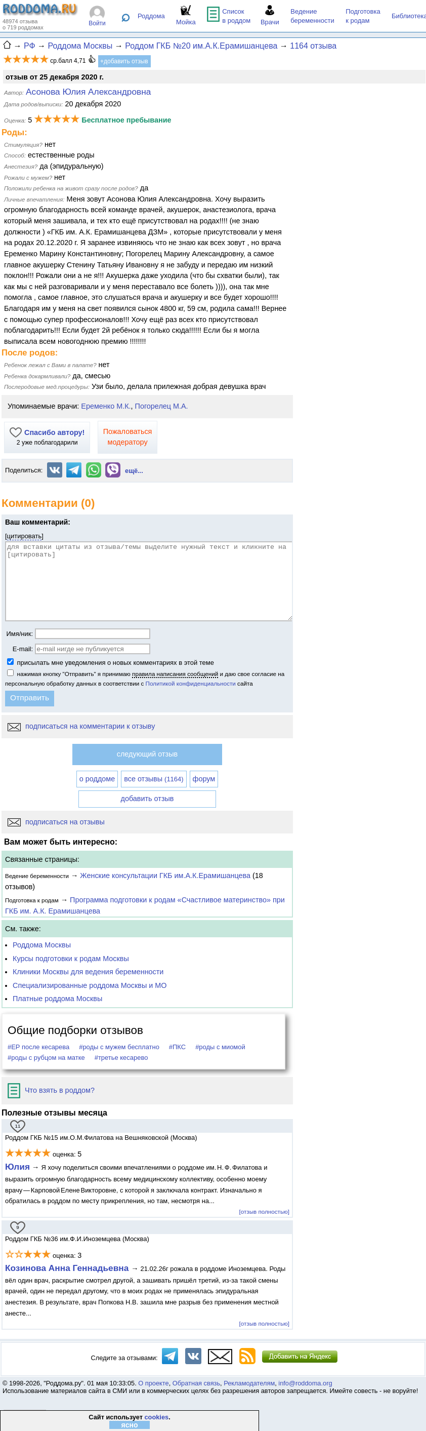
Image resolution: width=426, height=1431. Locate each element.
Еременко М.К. (106, 406)
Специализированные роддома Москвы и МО (90, 985)
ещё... (134, 470)
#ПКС (177, 1047)
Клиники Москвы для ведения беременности (88, 972)
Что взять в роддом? (51, 1090)
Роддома (151, 16)
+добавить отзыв (124, 61)
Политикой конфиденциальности (191, 683)
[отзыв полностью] (264, 1211)
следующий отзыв (147, 754)
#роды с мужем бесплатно (119, 1047)
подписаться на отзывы (56, 822)
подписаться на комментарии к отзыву (81, 726)
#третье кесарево (121, 1057)
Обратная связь (196, 1383)
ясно (129, 1425)
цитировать (24, 536)
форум (204, 779)
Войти (97, 23)
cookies (156, 1417)
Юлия (17, 1167)
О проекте (153, 1383)
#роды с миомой (220, 1047)
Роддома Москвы (42, 945)
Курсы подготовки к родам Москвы (71, 959)
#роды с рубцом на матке (46, 1057)
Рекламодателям (249, 1383)
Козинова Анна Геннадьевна (68, 1268)
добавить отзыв (147, 798)
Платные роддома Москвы (57, 999)
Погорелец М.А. (161, 406)
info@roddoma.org (305, 1383)
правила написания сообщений (175, 673)
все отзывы (153, 779)
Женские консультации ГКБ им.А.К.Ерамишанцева (165, 875)
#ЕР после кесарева (38, 1047)
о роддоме (97, 779)
